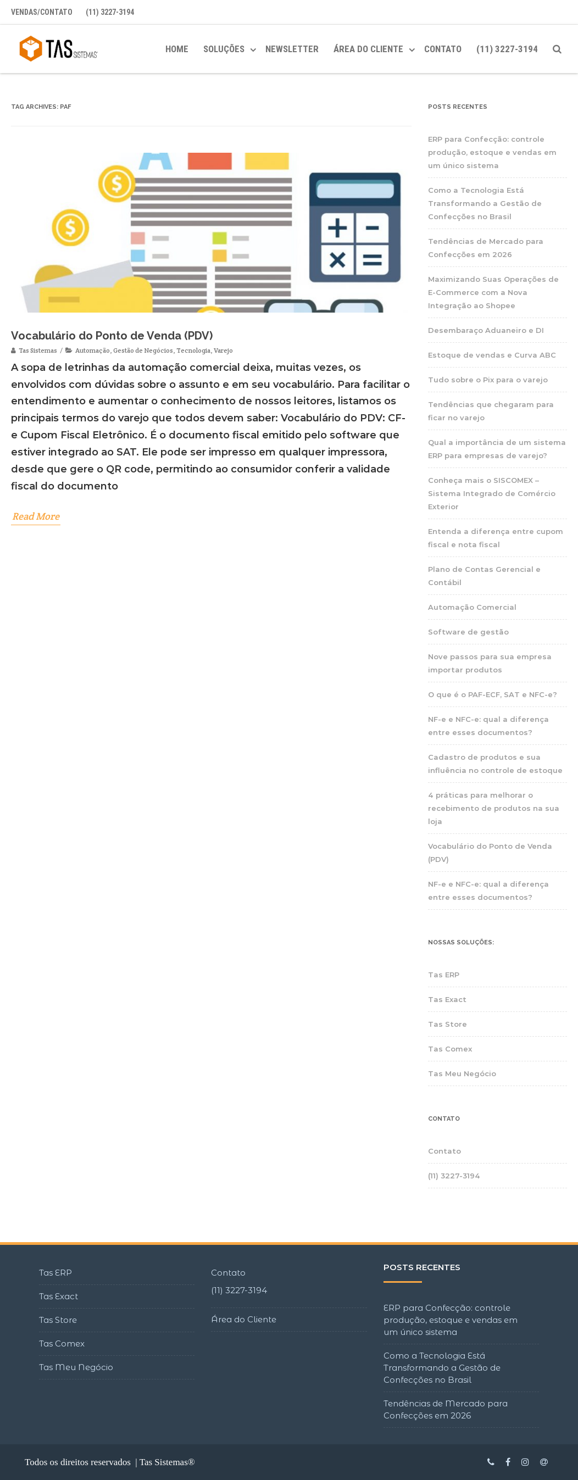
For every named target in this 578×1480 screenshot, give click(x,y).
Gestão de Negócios (143, 351)
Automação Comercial (472, 607)
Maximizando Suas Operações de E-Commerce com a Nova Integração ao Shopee (493, 292)
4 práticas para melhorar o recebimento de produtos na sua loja (493, 808)
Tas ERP (443, 974)
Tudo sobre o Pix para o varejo (488, 379)
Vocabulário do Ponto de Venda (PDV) (112, 336)
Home (176, 48)
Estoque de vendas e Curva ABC (492, 354)
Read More (35, 517)
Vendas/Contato (42, 12)
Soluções (223, 48)
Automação (92, 351)
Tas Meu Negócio (462, 1073)
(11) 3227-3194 (110, 12)
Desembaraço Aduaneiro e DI (486, 330)
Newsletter (292, 48)
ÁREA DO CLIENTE (368, 48)
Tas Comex (450, 1048)
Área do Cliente (243, 1319)
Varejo (223, 351)
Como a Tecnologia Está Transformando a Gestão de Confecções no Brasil (485, 203)
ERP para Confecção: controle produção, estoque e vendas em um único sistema (492, 152)
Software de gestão (468, 631)
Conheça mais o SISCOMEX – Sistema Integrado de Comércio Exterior (491, 493)
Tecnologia (193, 351)
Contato (443, 48)
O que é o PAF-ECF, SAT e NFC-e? (492, 694)
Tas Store (447, 1024)
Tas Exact (447, 999)
